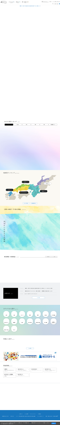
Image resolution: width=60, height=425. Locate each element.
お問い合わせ (58, 1)
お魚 (44, 124)
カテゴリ (11, 2)
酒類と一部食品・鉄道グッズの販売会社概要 (51, 416)
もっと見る (38, 297)
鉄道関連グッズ (53, 124)
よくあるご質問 (54, 1)
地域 (18, 2)
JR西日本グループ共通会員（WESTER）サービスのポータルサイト (50, 370)
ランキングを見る (26, 203)
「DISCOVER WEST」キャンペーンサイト (36, 370)
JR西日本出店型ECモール (23, 375)
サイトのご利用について (40, 416)
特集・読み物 (25, 2)
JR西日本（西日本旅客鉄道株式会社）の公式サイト (9, 370)
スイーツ (9, 124)
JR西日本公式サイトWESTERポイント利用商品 (9, 375)
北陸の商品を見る (33, 203)
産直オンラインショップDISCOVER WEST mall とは (45, 1)
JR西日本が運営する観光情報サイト (23, 370)
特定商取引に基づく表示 (5, 416)
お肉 (26, 124)
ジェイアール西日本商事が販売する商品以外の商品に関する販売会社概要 (25, 416)
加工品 (18, 124)
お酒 (35, 124)
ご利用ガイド (50, 1)
